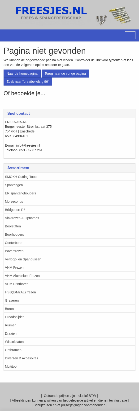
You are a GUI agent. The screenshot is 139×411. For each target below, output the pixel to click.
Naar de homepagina (22, 73)
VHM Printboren (17, 284)
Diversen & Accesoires (21, 358)
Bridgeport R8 (15, 210)
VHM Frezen (14, 267)
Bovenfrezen (14, 251)
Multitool (11, 366)
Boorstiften (13, 226)
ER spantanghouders (20, 193)
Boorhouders (14, 234)
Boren (9, 309)
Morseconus (14, 201)
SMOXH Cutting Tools (21, 177)
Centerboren (14, 243)
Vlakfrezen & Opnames (22, 218)
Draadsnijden (15, 317)
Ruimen (10, 325)
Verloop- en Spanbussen (23, 259)
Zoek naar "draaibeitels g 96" (28, 81)
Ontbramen (13, 350)
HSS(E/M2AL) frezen (20, 292)
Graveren (12, 300)
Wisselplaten (14, 342)
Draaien (11, 333)
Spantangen (14, 185)
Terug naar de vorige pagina (65, 73)
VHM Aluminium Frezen (22, 276)
